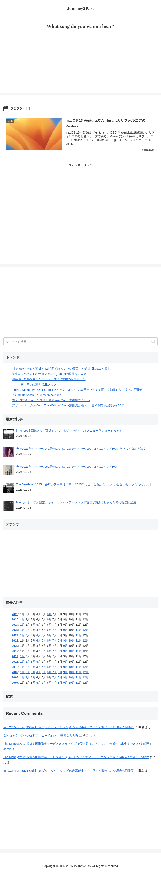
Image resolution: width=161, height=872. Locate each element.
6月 (49, 614)
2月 (27, 629)
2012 (15, 656)
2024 (15, 624)
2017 (15, 651)
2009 (15, 672)
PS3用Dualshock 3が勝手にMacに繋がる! (39, 395)
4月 (38, 624)
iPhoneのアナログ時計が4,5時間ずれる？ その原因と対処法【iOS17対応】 (61, 368)
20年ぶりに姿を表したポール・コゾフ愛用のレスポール (49, 379)
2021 (15, 640)
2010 (15, 667)
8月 (60, 635)
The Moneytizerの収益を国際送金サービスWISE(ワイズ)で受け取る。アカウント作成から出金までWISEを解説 (76, 743)
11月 (78, 629)
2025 (15, 619)
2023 (15, 629)
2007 (15, 682)
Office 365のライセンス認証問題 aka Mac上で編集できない (51, 400)
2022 (15, 635)
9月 (65, 629)
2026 (15, 614)
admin (7, 749)
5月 (44, 640)
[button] (153, 341)
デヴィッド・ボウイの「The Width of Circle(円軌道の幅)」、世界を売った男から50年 (68, 405)
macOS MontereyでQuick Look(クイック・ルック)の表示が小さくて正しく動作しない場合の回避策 (77, 389)
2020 (15, 645)
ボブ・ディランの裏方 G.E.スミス (34, 384)
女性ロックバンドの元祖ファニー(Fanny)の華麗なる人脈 (49, 374)
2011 (15, 661)
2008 (15, 677)
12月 (86, 629)
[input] (80, 341)
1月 (22, 619)
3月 (33, 624)
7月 (54, 624)
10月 (72, 640)
